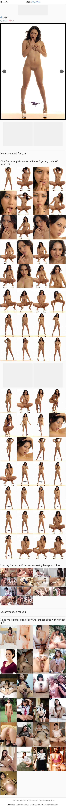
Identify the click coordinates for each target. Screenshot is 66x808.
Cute (33, 2)
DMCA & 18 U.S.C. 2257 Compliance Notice (44, 805)
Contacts (11, 805)
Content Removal (23, 805)
